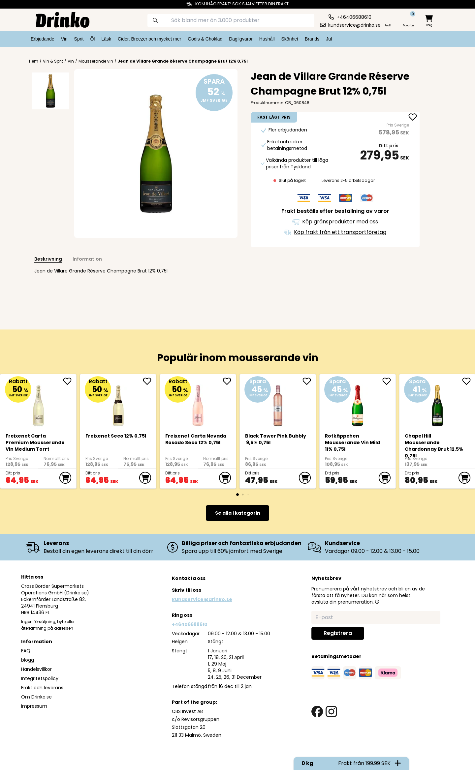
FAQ (25, 650)
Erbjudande (42, 39)
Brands (312, 39)
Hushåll (267, 39)
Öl (92, 39)
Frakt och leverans (42, 687)
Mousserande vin (96, 61)
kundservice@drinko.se (202, 599)
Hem (33, 61)
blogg (27, 660)
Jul (329, 39)
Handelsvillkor (36, 669)
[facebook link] (317, 711)
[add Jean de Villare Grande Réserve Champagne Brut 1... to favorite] (412, 118)
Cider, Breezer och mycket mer (149, 39)
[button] (377, 601)
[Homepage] (57, 19)
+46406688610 (189, 624)
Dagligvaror (241, 39)
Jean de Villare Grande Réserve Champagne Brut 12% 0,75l (183, 61)
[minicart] (429, 21)
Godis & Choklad (205, 39)
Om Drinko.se (36, 697)
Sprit (79, 39)
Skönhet (289, 39)
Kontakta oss (189, 578)
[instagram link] (331, 711)
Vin (64, 39)
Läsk (106, 39)
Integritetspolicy (39, 678)
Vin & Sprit (53, 61)
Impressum (34, 706)
